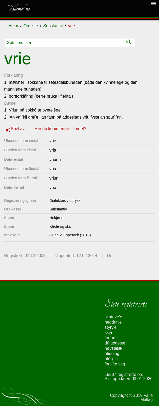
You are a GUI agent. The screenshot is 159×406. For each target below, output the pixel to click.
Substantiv (53, 26)
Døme (10, 103)
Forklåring (13, 75)
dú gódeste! (116, 343)
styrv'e (111, 327)
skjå (108, 332)
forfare (111, 338)
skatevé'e (113, 317)
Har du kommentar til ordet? (60, 128)
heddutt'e (113, 322)
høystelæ (113, 348)
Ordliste (31, 26)
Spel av (18, 128)
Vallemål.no (18, 8)
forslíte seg (115, 364)
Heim (13, 26)
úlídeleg (112, 353)
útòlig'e (111, 359)
